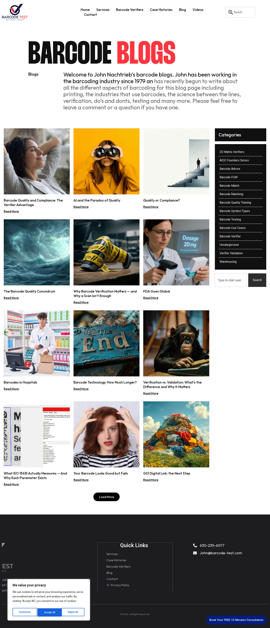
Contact (90, 14)
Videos (198, 10)
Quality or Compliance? (161, 200)
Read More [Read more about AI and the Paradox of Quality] (81, 207)
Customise (24, 612)
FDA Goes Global (156, 291)
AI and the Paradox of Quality (97, 200)
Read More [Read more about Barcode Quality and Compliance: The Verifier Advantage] (11, 211)
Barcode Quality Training (235, 202)
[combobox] (240, 12)
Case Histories (161, 10)
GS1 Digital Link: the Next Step (166, 473)
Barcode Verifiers (129, 10)
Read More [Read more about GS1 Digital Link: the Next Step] (150, 480)
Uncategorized (229, 245)
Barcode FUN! (229, 177)
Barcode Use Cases (233, 228)
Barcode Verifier (230, 236)
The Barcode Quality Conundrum (29, 291)
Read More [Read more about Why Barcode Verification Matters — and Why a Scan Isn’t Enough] (81, 302)
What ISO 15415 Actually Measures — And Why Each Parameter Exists (35, 475)
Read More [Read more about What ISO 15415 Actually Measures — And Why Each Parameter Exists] (11, 484)
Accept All (73, 612)
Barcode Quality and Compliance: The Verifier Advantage (33, 202)
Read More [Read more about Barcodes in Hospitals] (11, 389)
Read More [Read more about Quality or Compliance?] (150, 207)
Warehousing (228, 261)
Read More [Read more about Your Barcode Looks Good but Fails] (81, 480)
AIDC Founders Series (234, 160)
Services (103, 10)
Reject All (49, 612)
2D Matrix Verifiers (232, 152)
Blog (182, 10)
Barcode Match (229, 185)
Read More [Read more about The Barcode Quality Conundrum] (11, 298)
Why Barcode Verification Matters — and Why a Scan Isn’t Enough (105, 293)
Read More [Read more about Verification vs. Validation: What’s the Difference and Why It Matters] (150, 393)
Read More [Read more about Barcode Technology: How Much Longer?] (81, 389)
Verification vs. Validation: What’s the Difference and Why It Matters (172, 384)
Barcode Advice (230, 169)
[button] (106, 496)
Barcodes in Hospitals (20, 382)
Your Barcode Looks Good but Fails (101, 473)
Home (85, 10)
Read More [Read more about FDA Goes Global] (150, 298)
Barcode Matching (231, 194)
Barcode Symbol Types (235, 211)
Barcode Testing (230, 219)
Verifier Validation (231, 253)
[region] (49, 600)
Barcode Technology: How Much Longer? (105, 382)
